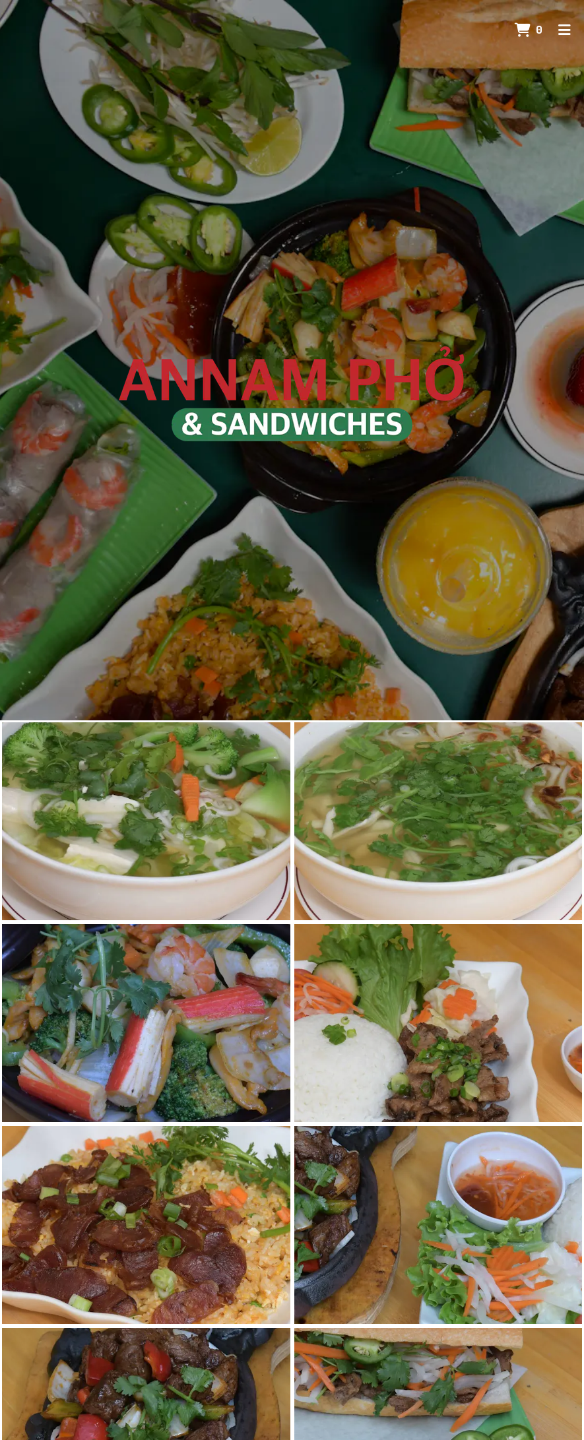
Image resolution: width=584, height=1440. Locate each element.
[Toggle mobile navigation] (564, 29)
